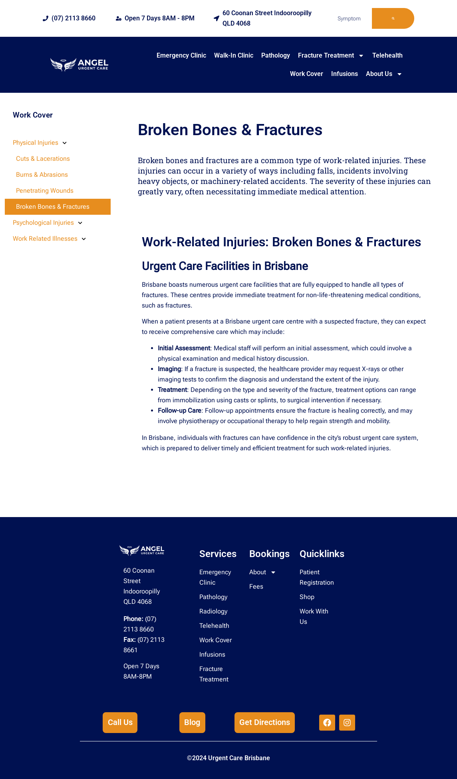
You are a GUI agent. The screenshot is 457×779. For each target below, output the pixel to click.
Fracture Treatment (331, 55)
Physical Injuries (40, 143)
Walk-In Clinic (233, 55)
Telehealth (387, 55)
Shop (307, 597)
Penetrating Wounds (45, 190)
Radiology (213, 611)
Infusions (344, 74)
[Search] (393, 18)
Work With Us (314, 616)
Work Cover (306, 74)
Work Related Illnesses (49, 239)
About (262, 572)
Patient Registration (317, 577)
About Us (384, 74)
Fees (256, 586)
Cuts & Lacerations (43, 158)
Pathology (275, 55)
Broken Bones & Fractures (52, 206)
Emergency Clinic (181, 55)
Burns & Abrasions (42, 174)
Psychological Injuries (47, 223)
